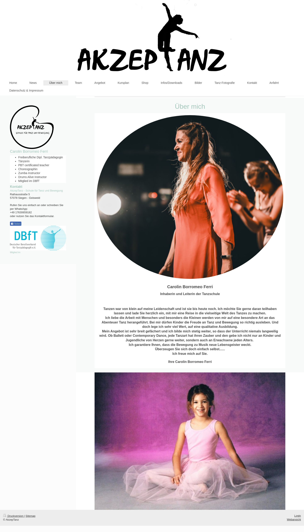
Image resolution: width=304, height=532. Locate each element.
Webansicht (294, 519)
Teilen (16, 223)
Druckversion (13, 515)
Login (297, 515)
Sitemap (30, 515)
